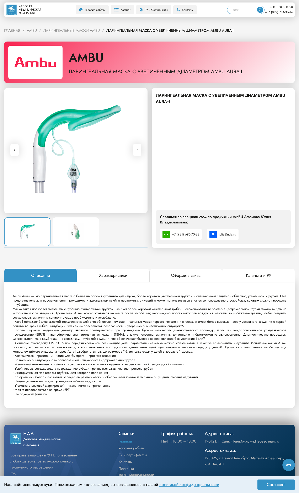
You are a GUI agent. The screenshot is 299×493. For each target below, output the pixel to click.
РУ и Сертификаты (154, 10)
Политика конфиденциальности (136, 471)
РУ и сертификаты (132, 455)
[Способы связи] (288, 465)
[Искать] (260, 10)
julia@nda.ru (222, 234)
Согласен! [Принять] (276, 485)
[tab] (40, 275)
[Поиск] (242, 10)
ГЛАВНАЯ (12, 30)
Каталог (122, 10)
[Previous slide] (14, 150)
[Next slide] (137, 150)
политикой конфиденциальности (189, 485)
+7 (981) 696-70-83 (180, 234)
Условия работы (92, 10)
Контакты (185, 10)
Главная (125, 441)
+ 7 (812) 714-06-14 (279, 12)
